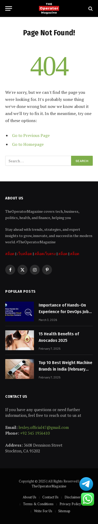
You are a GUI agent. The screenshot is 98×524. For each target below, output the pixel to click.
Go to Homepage (28, 144)
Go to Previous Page (31, 135)
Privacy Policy (70, 504)
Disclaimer (73, 497)
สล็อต (9, 253)
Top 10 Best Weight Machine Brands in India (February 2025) (65, 369)
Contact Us (50, 497)
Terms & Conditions (38, 504)
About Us (29, 497)
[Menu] (8, 8)
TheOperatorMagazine (49, 486)
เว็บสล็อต (24, 253)
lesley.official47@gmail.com (44, 427)
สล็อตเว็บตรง (45, 253)
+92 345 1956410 (35, 433)
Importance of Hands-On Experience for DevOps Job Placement (64, 311)
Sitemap (64, 511)
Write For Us (43, 511)
